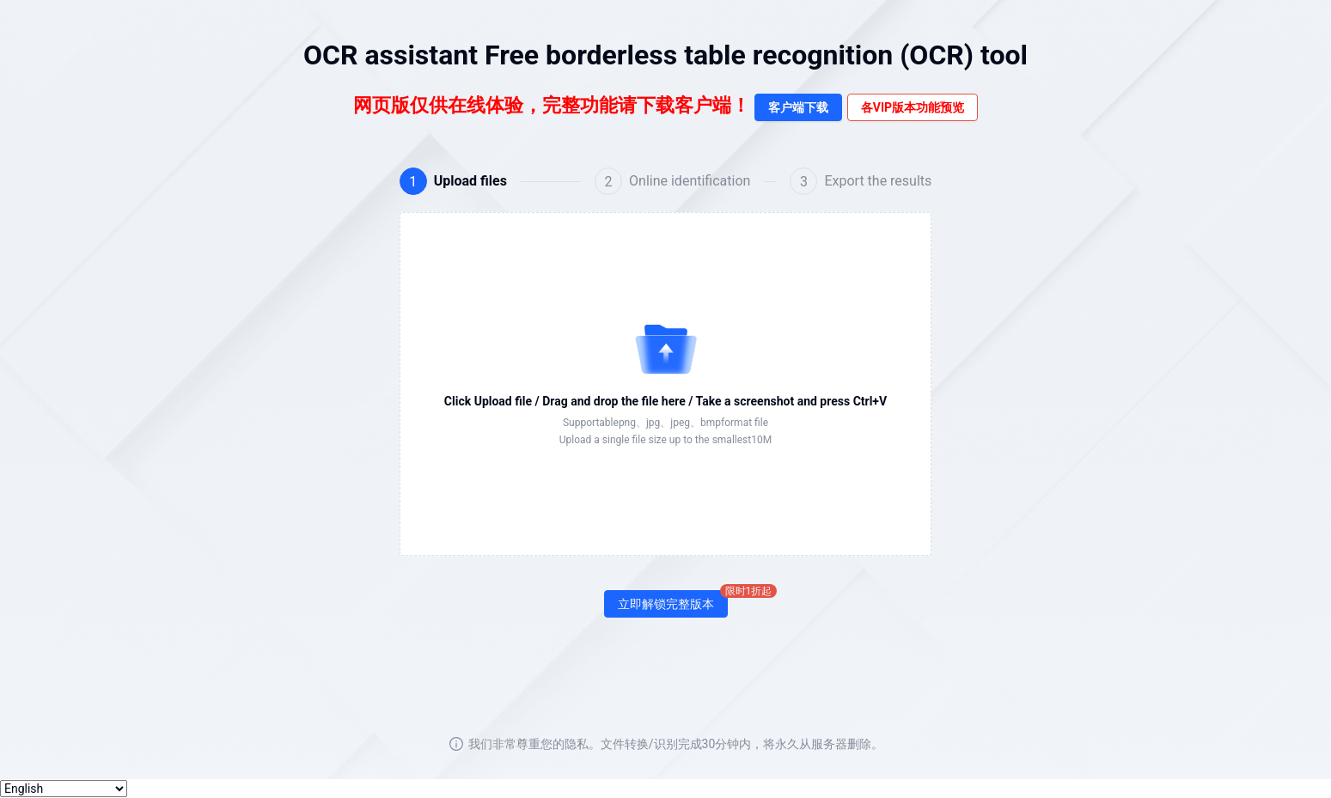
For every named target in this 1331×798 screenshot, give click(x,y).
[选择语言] (63, 788)
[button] (665, 384)
